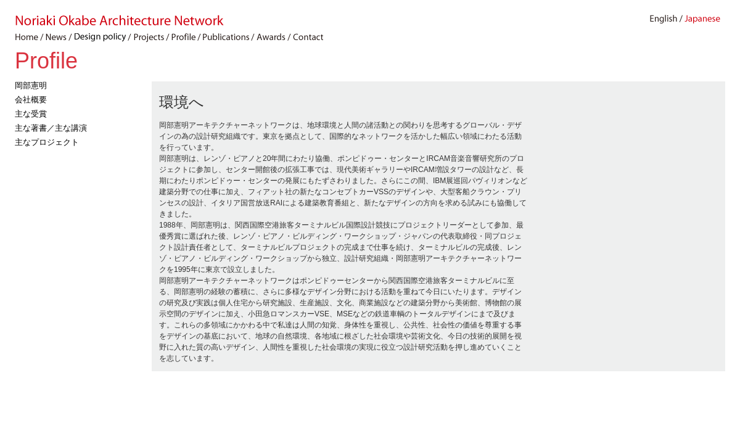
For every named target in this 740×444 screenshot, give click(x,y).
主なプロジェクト (47, 142)
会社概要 (31, 99)
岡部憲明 (31, 85)
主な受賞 (31, 113)
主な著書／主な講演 (51, 128)
